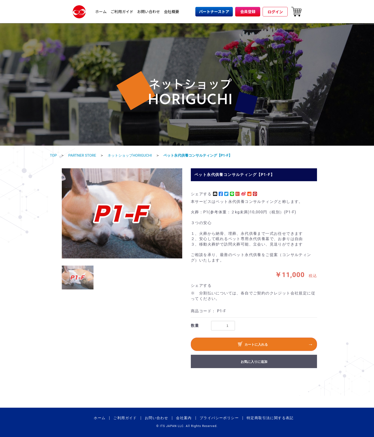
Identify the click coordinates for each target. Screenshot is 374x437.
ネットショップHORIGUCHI (132, 155)
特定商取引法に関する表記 (270, 418)
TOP (53, 155)
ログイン (275, 12)
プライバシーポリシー (219, 418)
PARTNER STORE (82, 155)
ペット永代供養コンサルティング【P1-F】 (203, 155)
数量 (195, 325)
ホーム (101, 11)
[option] (122, 213)
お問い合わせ (148, 11)
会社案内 (184, 418)
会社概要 (171, 11)
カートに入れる (253, 345)
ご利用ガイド (121, 11)
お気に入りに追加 (254, 361)
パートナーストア (214, 11)
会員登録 (247, 11)
